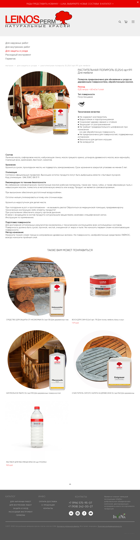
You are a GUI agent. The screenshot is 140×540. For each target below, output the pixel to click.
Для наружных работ (16, 43)
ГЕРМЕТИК (20, 515)
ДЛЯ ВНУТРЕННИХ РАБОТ (21, 505)
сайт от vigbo (129, 533)
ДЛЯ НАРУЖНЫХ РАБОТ (20, 501)
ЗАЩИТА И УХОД (20, 508)
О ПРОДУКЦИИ (48, 505)
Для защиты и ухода (16, 51)
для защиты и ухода (27, 66)
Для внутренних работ (17, 47)
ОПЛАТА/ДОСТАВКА (48, 501)
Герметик (10, 58)
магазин (9, 66)
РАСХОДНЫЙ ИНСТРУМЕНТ (21, 512)
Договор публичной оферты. (68, 526)
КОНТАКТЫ (48, 508)
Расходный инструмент (18, 54)
